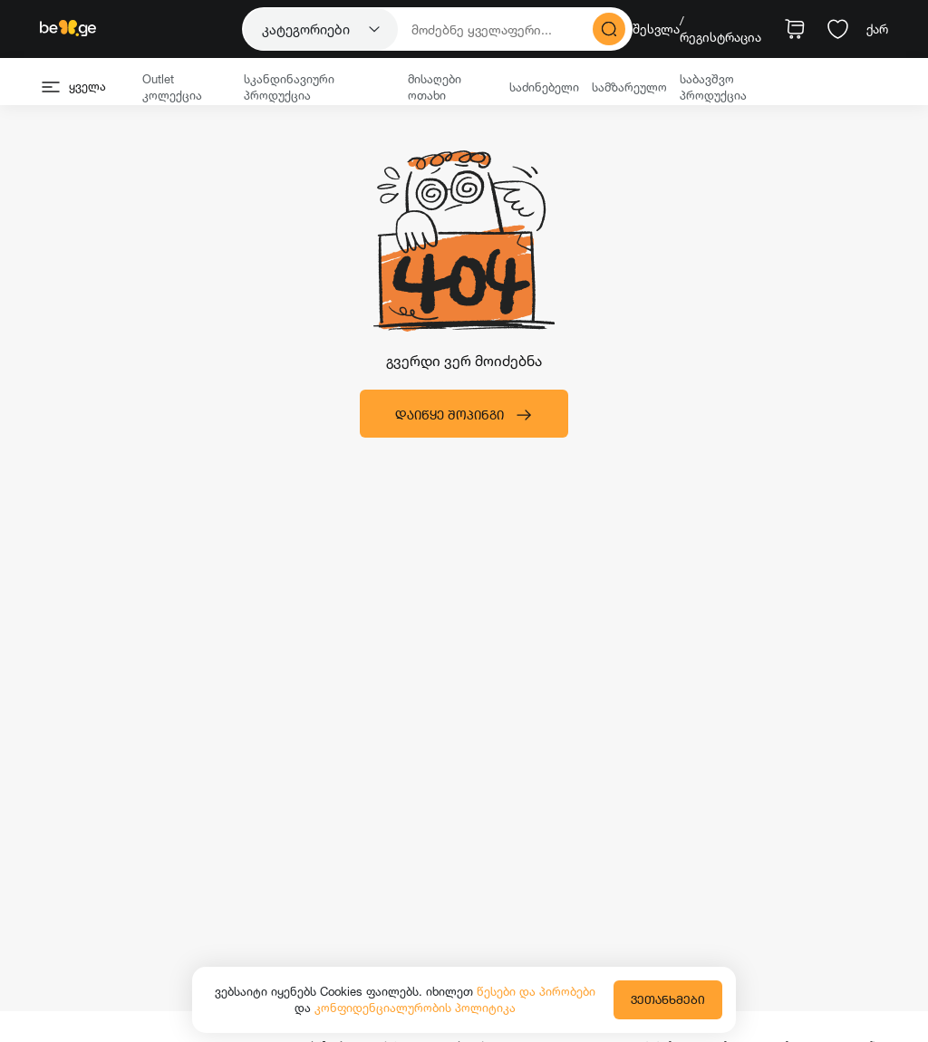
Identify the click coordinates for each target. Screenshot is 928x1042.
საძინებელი (544, 87)
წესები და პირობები (536, 991)
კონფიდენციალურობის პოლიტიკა (415, 1007)
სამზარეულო (629, 87)
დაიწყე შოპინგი (464, 415)
